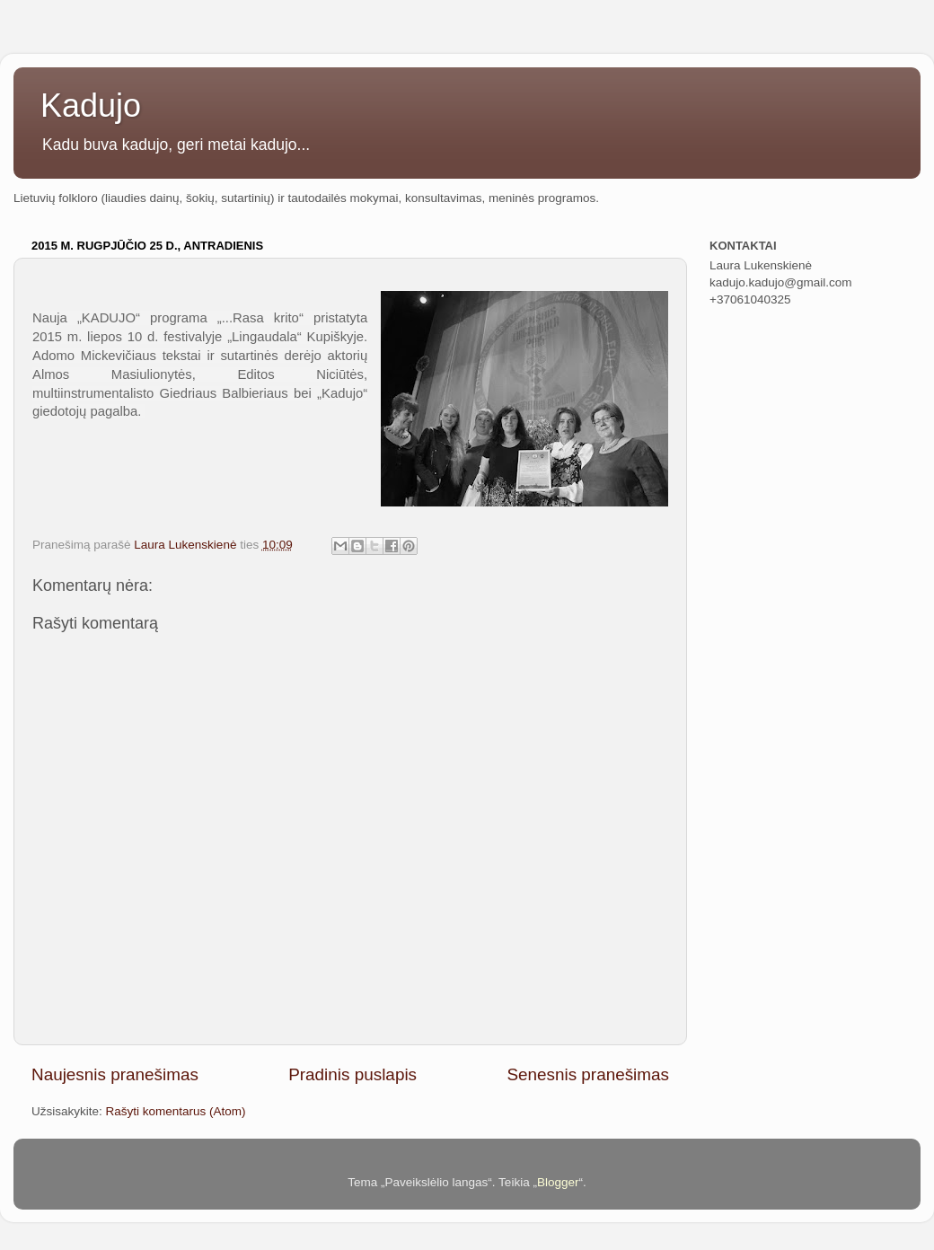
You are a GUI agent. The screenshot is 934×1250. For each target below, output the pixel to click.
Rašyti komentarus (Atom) (176, 1111)
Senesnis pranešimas (588, 1074)
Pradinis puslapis (352, 1074)
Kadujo (90, 105)
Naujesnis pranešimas (114, 1074)
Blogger (558, 1182)
